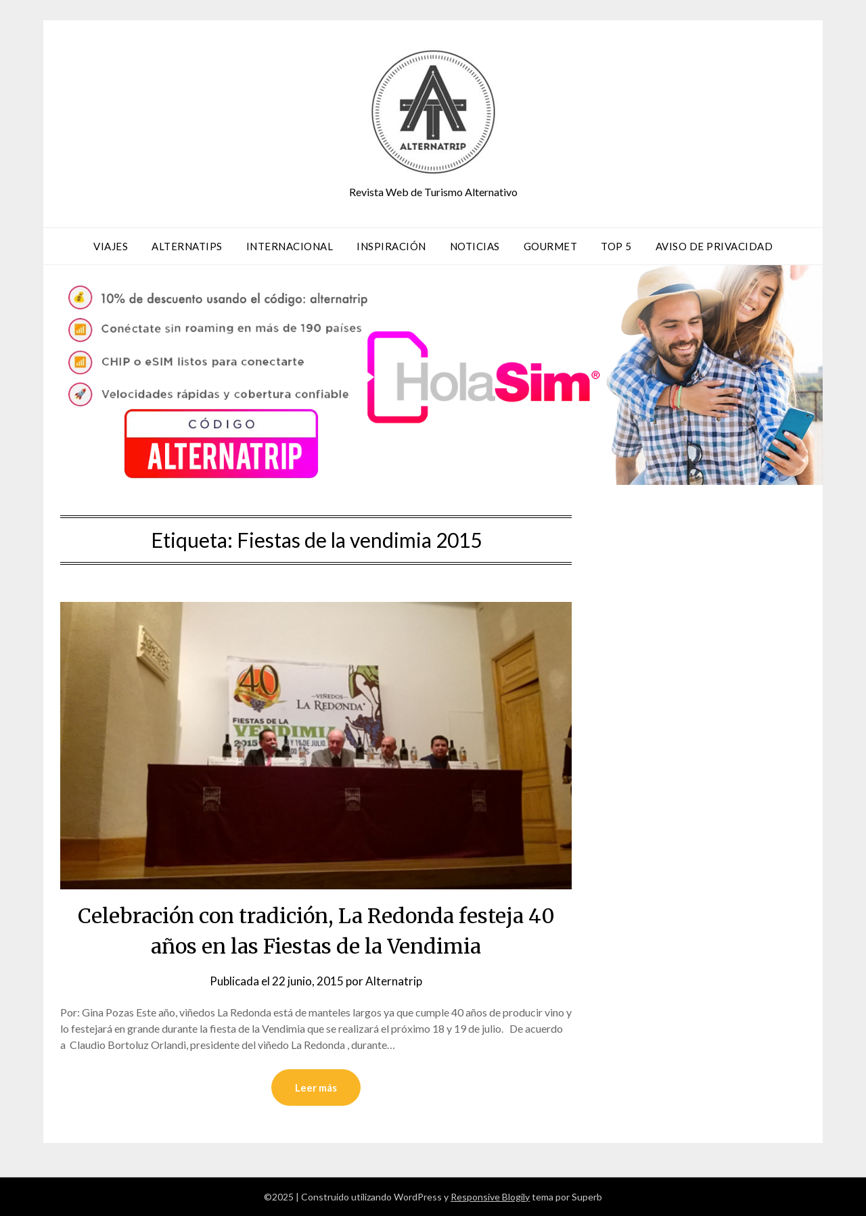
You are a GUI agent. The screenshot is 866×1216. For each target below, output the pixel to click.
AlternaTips (187, 246)
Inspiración (391, 246)
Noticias (475, 246)
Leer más (316, 1087)
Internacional (290, 246)
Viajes (110, 246)
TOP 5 (616, 246)
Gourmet (551, 246)
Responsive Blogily (490, 1196)
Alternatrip (393, 981)
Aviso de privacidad (714, 246)
